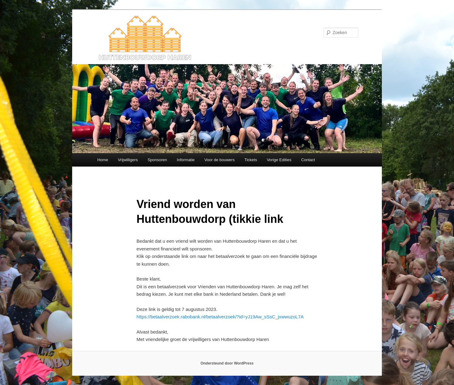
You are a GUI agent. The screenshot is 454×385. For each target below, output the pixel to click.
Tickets (250, 159)
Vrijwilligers (128, 159)
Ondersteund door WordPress (226, 363)
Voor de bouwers (219, 159)
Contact (308, 159)
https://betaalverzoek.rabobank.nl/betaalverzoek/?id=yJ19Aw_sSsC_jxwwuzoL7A (220, 316)
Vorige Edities (279, 159)
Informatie (186, 159)
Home (102, 159)
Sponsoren (157, 159)
